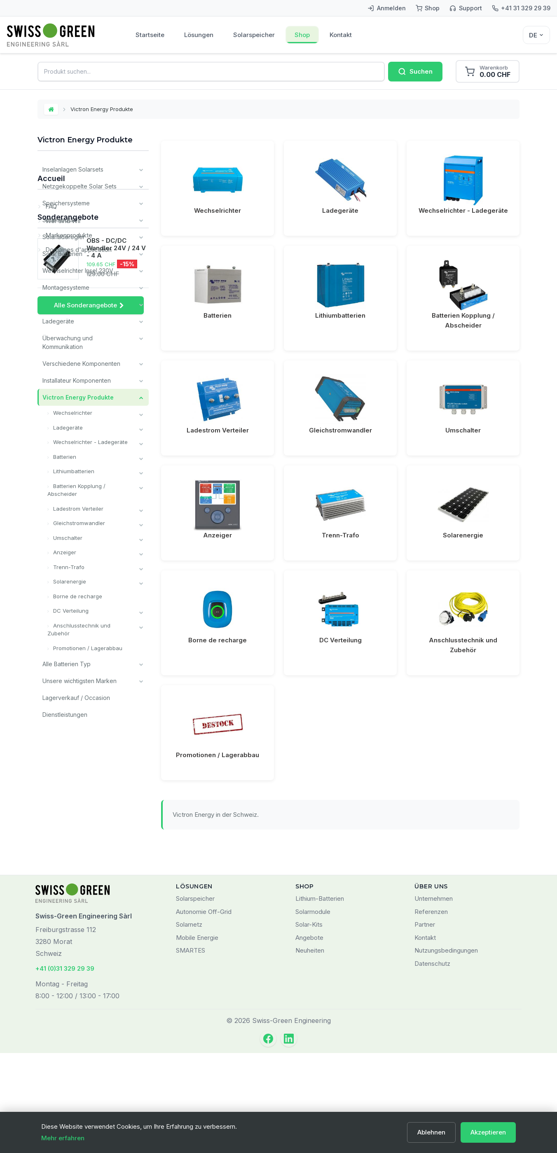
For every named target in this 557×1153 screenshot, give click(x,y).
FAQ (50, 765)
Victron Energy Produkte (78, 397)
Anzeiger (63, 552)
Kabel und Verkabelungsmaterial (86, 304)
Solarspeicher (254, 35)
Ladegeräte (58, 321)
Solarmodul (57, 219)
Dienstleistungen (64, 714)
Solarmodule (312, 1012)
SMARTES (190, 1051)
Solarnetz (189, 1025)
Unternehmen (433, 999)
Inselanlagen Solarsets (72, 169)
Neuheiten (309, 1051)
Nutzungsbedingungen (446, 1051)
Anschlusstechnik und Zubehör (78, 629)
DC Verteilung (70, 610)
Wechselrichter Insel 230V (77, 270)
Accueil (51, 740)
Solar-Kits (309, 1025)
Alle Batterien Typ (66, 663)
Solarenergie (68, 581)
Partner (424, 1025)
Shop (302, 35)
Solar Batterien (62, 253)
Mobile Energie (197, 1038)
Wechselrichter (71, 412)
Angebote (309, 1038)
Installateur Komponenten (76, 380)
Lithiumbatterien (72, 471)
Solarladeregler (63, 236)
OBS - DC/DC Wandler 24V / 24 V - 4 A (116, 864)
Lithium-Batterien (319, 999)
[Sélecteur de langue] (536, 35)
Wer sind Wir (62, 779)
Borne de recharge (76, 596)
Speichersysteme (66, 203)
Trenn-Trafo (67, 567)
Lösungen (198, 35)
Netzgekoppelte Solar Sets (79, 186)
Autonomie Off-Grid (204, 1012)
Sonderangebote (67, 833)
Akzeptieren (488, 1132)
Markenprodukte (68, 793)
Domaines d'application (78, 808)
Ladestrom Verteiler (77, 508)
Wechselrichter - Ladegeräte (89, 442)
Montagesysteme (65, 287)
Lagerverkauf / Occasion (76, 697)
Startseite (150, 35)
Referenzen (431, 1012)
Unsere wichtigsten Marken (79, 680)
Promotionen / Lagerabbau (86, 648)
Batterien (63, 456)
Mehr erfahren (62, 1138)
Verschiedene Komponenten (81, 363)
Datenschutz (432, 1064)
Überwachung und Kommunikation (67, 342)
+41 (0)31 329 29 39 (64, 1069)
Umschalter (66, 538)
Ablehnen (431, 1132)
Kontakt (341, 35)
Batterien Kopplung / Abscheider (76, 490)
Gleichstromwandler (78, 523)
